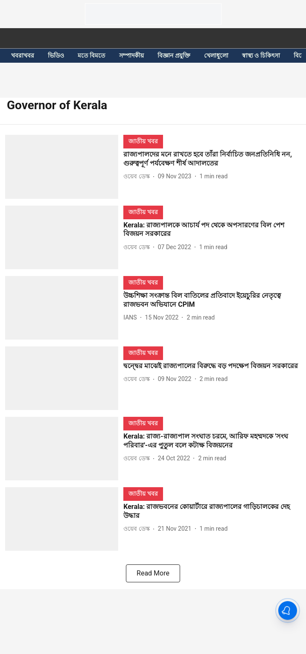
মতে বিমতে (91, 55)
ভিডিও (56, 55)
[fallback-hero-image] (64, 166)
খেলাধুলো (216, 55)
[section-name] (143, 141)
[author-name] (138, 176)
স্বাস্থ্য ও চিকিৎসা (261, 55)
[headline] (212, 159)
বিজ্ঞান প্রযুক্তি (173, 55)
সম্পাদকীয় (131, 55)
